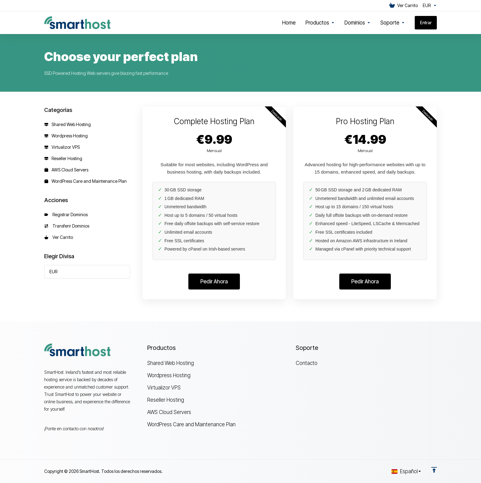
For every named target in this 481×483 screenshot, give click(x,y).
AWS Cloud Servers (66, 169)
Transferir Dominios (66, 225)
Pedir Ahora (214, 281)
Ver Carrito (58, 237)
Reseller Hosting (63, 158)
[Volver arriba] (434, 470)
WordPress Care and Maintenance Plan (85, 181)
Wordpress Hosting (66, 135)
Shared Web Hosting (67, 124)
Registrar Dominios (66, 214)
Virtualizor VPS (62, 147)
